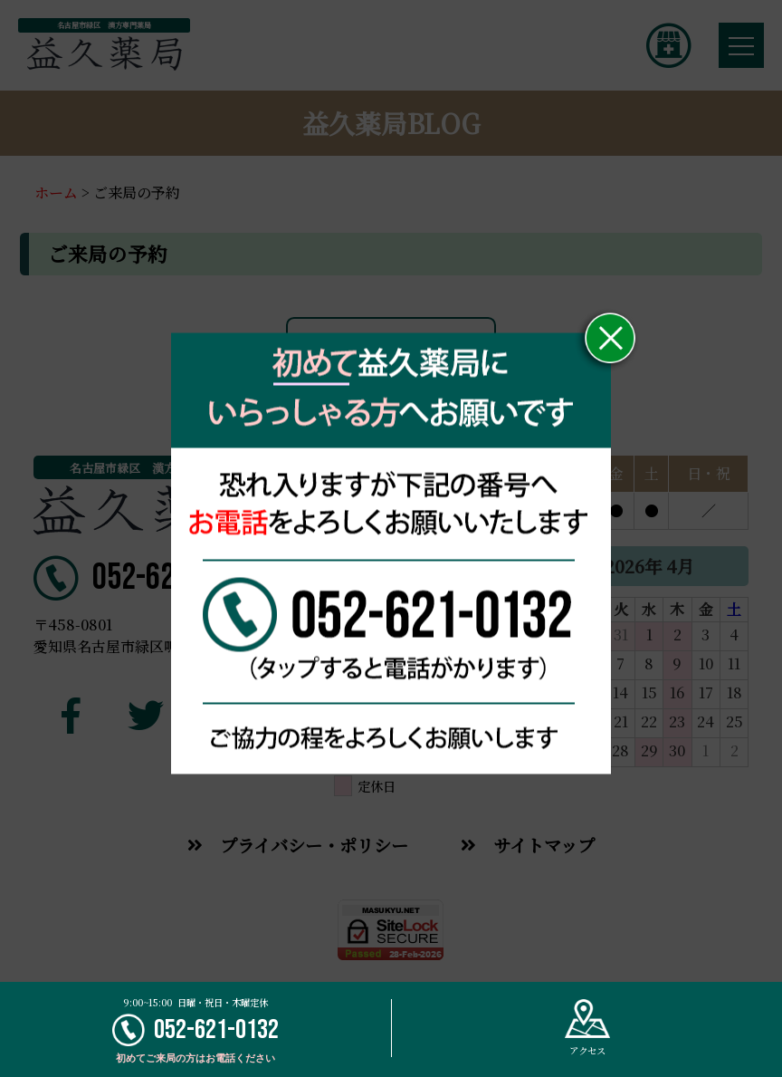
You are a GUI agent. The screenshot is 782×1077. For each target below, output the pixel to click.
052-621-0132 (195, 1030)
